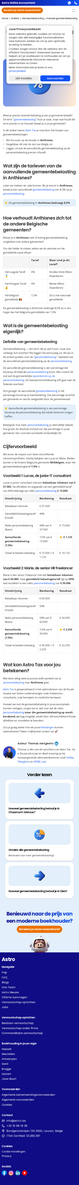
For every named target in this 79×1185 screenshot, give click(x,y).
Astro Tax (30, 130)
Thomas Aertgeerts (41, 743)
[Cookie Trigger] (13, 1151)
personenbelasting (13, 193)
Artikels (15, 18)
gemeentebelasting (33, 18)
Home (5, 18)
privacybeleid (17, 71)
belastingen (47, 727)
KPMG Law (40, 761)
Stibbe (70, 757)
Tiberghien (23, 761)
